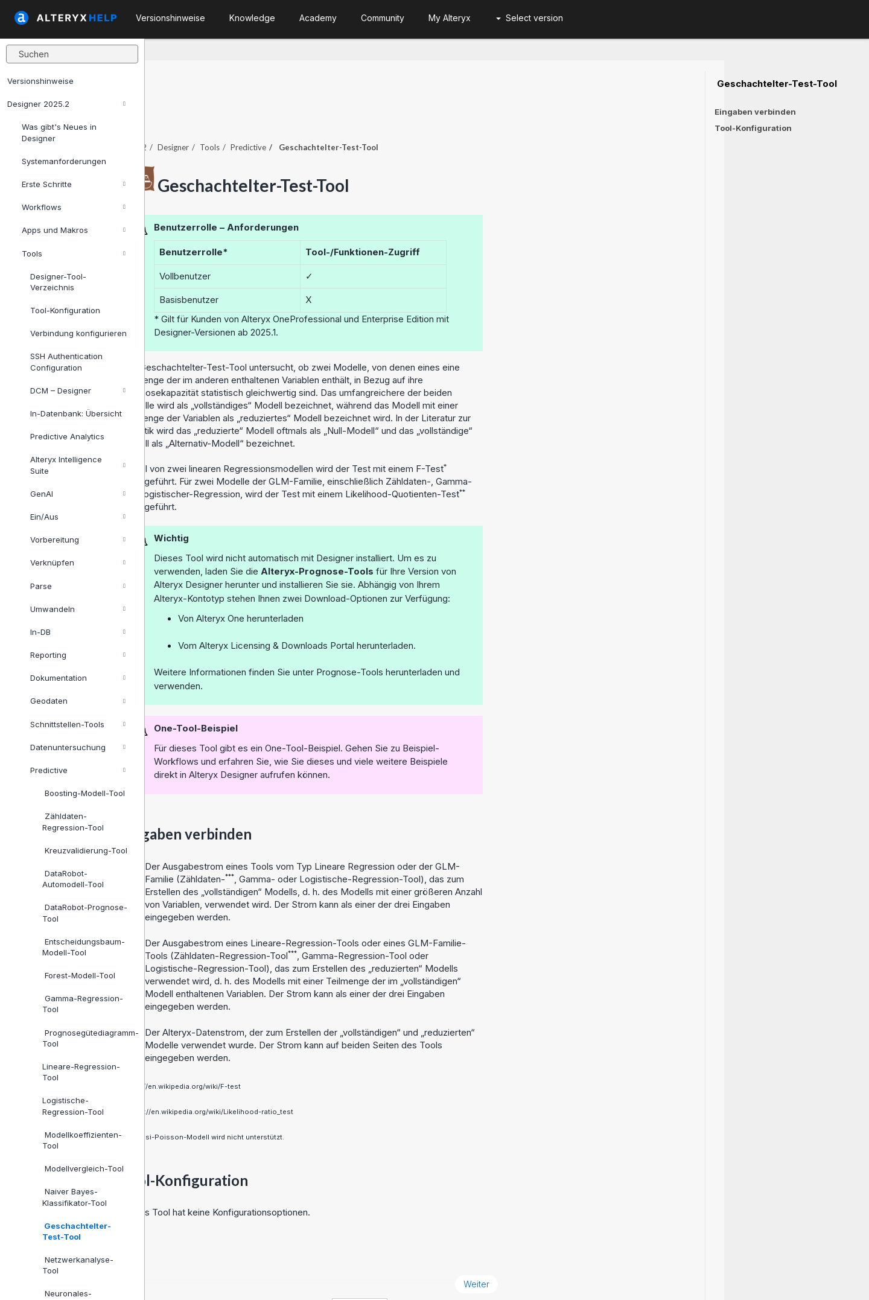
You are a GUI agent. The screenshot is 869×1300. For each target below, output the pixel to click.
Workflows (74, 207)
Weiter (621, 1251)
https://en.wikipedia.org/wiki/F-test (327, 1053)
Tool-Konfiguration (65, 310)
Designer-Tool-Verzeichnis (58, 282)
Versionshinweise (40, 81)
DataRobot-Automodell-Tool (73, 878)
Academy (318, 18)
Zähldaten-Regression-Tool (73, 821)
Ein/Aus (78, 516)
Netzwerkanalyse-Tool (77, 1265)
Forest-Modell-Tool (78, 975)
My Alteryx (449, 18)
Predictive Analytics (67, 436)
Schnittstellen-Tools (78, 724)
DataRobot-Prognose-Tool (84, 912)
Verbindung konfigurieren (78, 333)
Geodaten (78, 701)
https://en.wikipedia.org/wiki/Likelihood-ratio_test (355, 1078)
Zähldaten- (347, 846)
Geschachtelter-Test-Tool (76, 1231)
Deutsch (504, 1275)
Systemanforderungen (64, 161)
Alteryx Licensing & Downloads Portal (421, 612)
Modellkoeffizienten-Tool (82, 1140)
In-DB (78, 632)
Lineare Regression (499, 833)
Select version (529, 18)
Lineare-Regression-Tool (81, 1072)
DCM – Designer (78, 390)
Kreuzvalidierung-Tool (84, 850)
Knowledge (252, 18)
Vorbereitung (78, 539)
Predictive (78, 770)
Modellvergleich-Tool (83, 1168)
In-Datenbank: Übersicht (76, 413)
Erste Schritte (74, 184)
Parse (78, 586)
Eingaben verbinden (755, 111)
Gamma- (402, 846)
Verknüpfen (78, 562)
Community (382, 18)
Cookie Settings (406, 1275)
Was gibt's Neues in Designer (59, 132)
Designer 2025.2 (66, 104)
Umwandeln (78, 609)
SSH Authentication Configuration (66, 361)
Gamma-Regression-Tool (82, 1003)
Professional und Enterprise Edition (506, 286)
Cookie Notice (315, 1275)
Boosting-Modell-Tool (83, 793)
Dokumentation (78, 678)
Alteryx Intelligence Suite (78, 464)
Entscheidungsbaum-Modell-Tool (83, 947)
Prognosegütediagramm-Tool (88, 1038)
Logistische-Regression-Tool (73, 1105)
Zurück (182, 1251)
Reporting (78, 655)
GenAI (78, 494)
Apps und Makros (74, 230)
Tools (74, 253)
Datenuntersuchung (78, 747)
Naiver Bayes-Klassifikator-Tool (74, 1197)
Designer (318, 114)
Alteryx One (365, 585)
